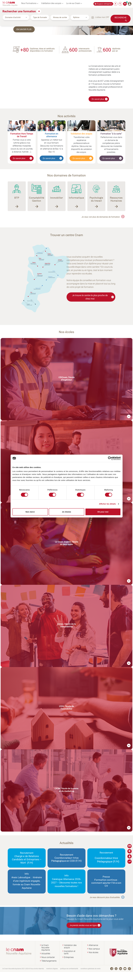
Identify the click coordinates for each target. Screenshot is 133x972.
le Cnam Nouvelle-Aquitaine (45, 947)
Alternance (93, 945)
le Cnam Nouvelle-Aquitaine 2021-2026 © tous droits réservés (23, 969)
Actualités (45, 953)
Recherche (121, 17)
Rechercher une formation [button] (19, 11)
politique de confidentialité (69, 969)
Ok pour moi (102, 512)
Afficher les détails (107, 504)
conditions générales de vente (90, 969)
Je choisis (66, 512)
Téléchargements (48, 961)
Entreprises (69, 957)
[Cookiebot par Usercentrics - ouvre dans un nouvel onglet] (110, 458)
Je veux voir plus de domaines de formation (100, 216)
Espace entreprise (104, 4)
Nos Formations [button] (28, 3)
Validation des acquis (70, 946)
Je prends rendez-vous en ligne (85, 925)
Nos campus (94, 949)
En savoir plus (25, 29)
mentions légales (52, 969)
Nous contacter (48, 957)
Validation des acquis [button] (51, 3)
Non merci (30, 512)
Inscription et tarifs (69, 952)
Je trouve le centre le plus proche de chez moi (93, 297)
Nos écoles (93, 952)
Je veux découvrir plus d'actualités (105, 897)
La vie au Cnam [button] (73, 3)
